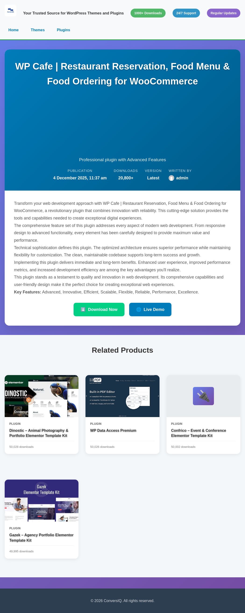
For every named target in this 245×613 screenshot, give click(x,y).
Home (13, 30)
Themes (38, 30)
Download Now (99, 309)
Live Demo (150, 309)
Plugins (64, 30)
